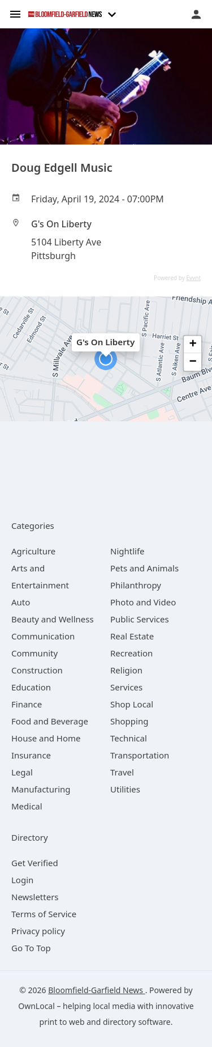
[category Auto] (20, 602)
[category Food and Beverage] (49, 721)
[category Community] (34, 653)
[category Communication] (43, 636)
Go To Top (31, 947)
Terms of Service (43, 913)
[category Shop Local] (131, 704)
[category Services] (126, 687)
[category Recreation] (131, 653)
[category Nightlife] (127, 551)
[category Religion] (126, 670)
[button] (105, 358)
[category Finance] (26, 704)
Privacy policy (38, 930)
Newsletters (35, 896)
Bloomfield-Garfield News (96, 990)
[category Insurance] (31, 755)
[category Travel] (122, 772)
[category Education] (31, 687)
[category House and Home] (46, 738)
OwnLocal (36, 1006)
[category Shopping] (129, 721)
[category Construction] (37, 670)
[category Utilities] (125, 789)
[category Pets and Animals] (144, 568)
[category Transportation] (139, 755)
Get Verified (34, 862)
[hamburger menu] (15, 13)
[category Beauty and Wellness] (52, 619)
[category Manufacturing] (41, 789)
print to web (62, 1021)
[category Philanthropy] (135, 585)
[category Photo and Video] (143, 602)
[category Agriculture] (33, 551)
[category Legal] (22, 772)
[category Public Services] (139, 619)
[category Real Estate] (132, 636)
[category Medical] (26, 806)
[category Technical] (128, 738)
